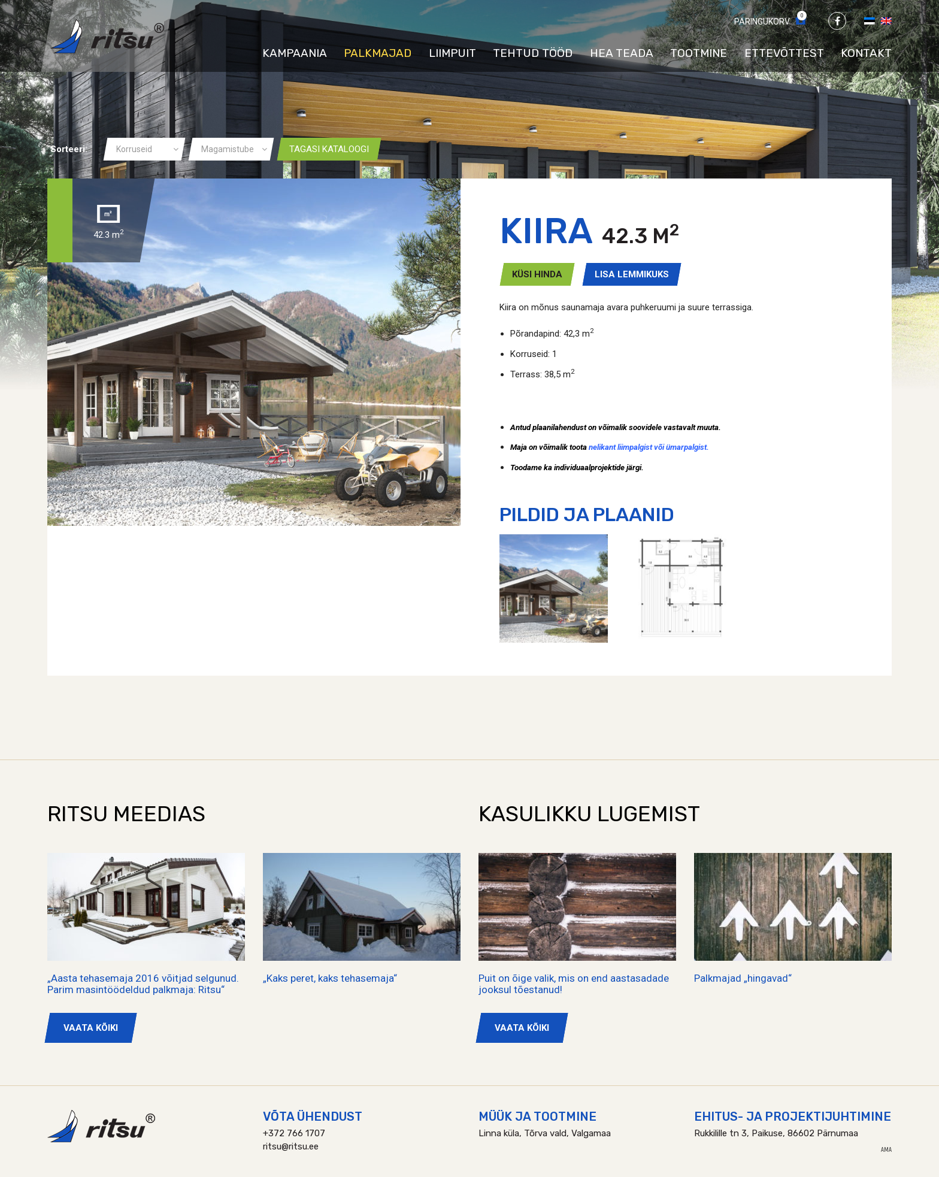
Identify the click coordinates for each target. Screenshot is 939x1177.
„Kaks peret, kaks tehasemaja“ (330, 978)
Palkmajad (377, 53)
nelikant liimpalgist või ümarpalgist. (649, 447)
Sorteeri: (68, 149)
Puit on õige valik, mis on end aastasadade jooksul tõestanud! (573, 984)
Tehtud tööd (533, 53)
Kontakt (866, 53)
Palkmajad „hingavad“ (743, 978)
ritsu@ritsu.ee (291, 1146)
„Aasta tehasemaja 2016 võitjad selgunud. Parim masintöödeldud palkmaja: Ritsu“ (143, 984)
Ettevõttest (784, 53)
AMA (886, 1150)
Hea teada (621, 53)
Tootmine (698, 53)
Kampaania (294, 53)
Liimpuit (452, 53)
